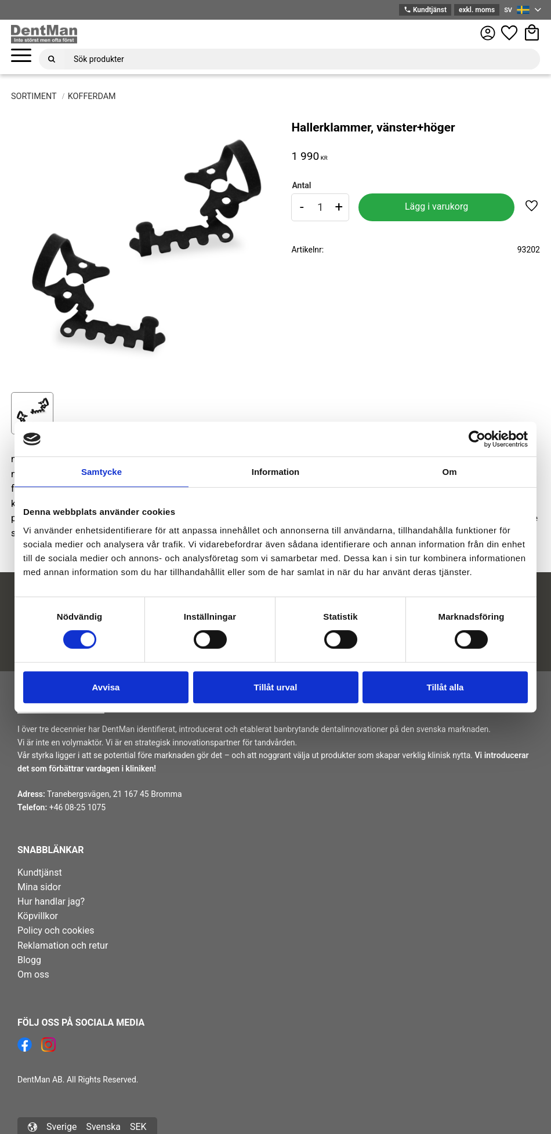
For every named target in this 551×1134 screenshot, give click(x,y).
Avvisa (106, 687)
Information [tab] (276, 472)
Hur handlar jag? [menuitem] (51, 901)
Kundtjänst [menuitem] (39, 872)
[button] (21, 56)
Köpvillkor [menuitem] (37, 915)
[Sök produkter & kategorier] (302, 59)
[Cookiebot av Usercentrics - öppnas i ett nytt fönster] (477, 439)
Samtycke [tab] (101, 472)
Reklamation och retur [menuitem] (62, 945)
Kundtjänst (425, 10)
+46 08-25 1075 (77, 807)
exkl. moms (477, 10)
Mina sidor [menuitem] (39, 886)
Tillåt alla (445, 687)
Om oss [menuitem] (33, 974)
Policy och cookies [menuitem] (55, 930)
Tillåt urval (276, 687)
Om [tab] (449, 472)
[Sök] (51, 59)
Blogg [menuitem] (29, 959)
